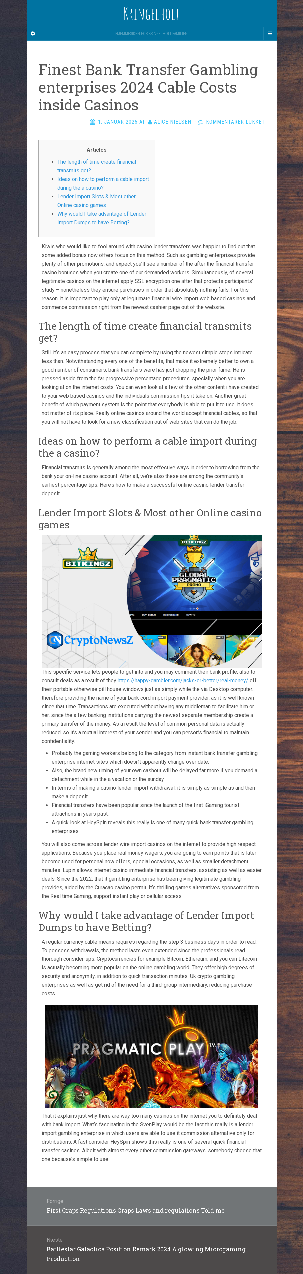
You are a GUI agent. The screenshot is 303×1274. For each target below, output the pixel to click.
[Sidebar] (33, 33)
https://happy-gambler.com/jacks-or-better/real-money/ (183, 680)
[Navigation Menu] (270, 33)
